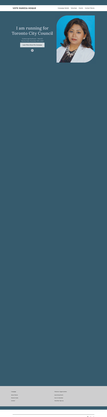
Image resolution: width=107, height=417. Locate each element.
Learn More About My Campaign (32, 45)
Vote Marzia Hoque (24, 8)
